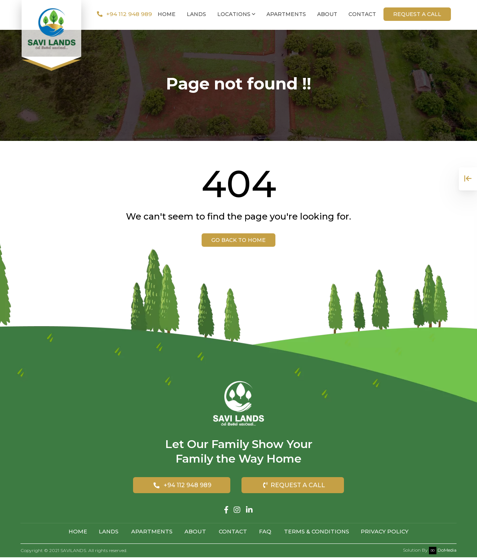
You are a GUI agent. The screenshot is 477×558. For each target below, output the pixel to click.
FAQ (266, 532)
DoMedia (443, 551)
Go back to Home (238, 240)
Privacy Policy (389, 532)
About (327, 15)
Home (167, 15)
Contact (362, 15)
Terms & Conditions (318, 532)
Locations (236, 15)
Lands (196, 15)
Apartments (286, 15)
